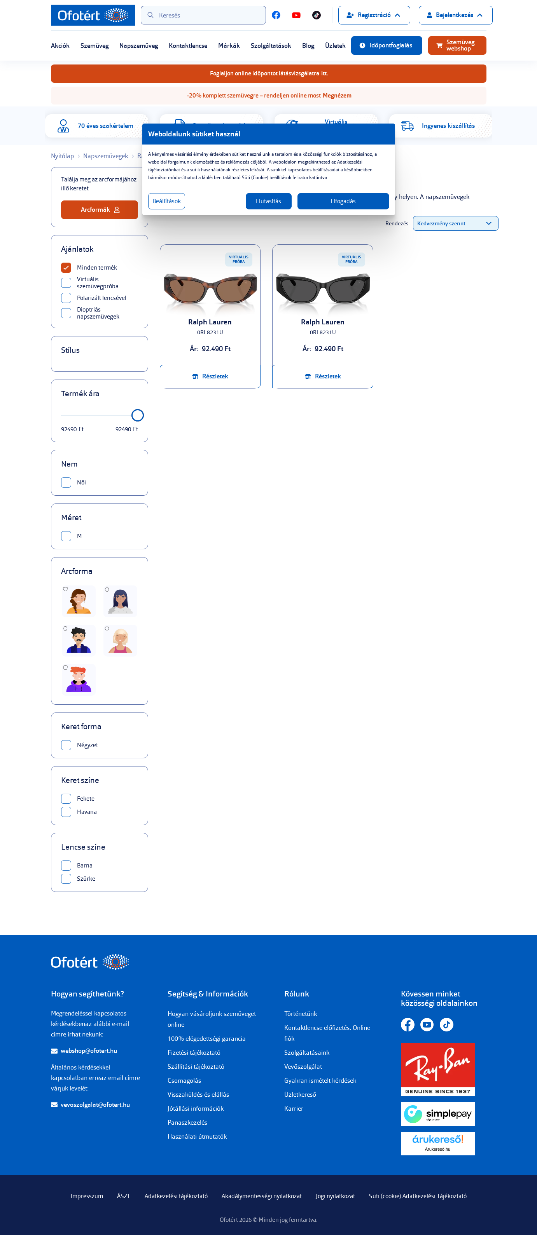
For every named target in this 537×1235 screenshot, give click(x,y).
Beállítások (166, 201)
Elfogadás (343, 201)
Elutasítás (268, 201)
